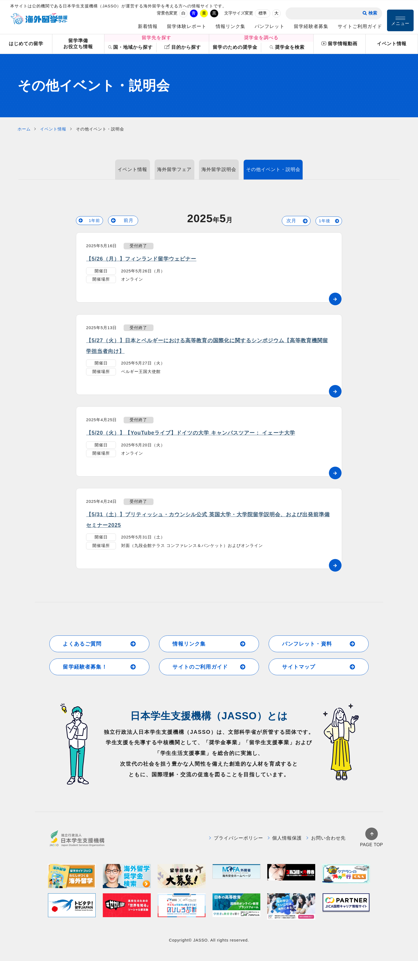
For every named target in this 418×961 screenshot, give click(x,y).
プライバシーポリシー (236, 838)
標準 (262, 13)
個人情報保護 (285, 838)
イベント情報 (391, 43)
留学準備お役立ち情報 (78, 44)
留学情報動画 (339, 44)
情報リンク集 (230, 26)
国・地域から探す (130, 47)
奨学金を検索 (287, 47)
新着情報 (148, 26)
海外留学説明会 (218, 169)
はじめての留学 (26, 43)
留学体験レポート (186, 26)
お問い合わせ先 (326, 838)
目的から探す (182, 47)
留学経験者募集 (311, 26)
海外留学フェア (174, 169)
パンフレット (269, 26)
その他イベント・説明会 (273, 169)
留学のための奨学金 (235, 47)
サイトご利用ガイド (360, 26)
